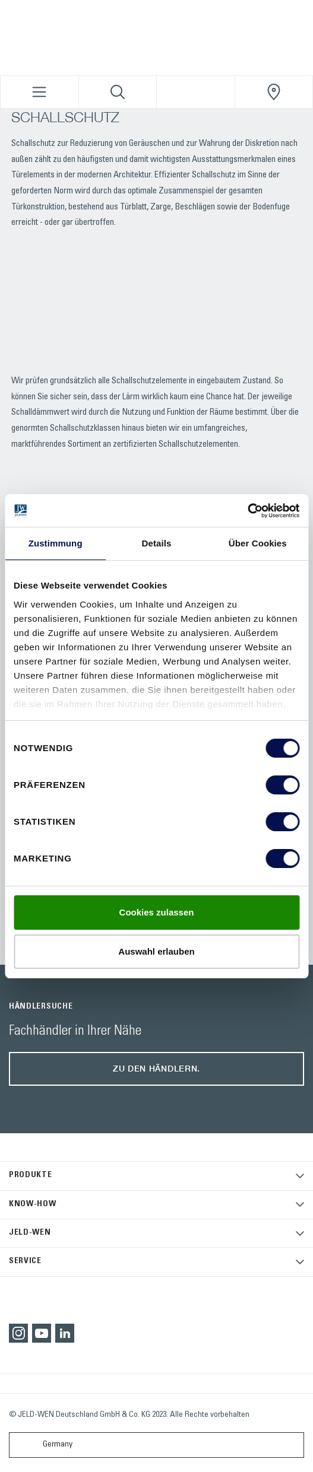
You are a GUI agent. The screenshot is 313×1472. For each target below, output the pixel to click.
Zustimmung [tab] (56, 543)
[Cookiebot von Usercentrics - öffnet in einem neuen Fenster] (247, 511)
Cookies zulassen (156, 912)
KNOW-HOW (32, 1204)
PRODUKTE (30, 1175)
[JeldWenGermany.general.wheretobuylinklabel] (274, 92)
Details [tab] (157, 543)
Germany (43, 1445)
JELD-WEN (30, 1233)
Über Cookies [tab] (258, 543)
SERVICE (25, 1261)
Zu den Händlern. (156, 1068)
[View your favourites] (195, 92)
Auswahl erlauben (156, 951)
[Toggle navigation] (39, 92)
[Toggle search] (117, 92)
